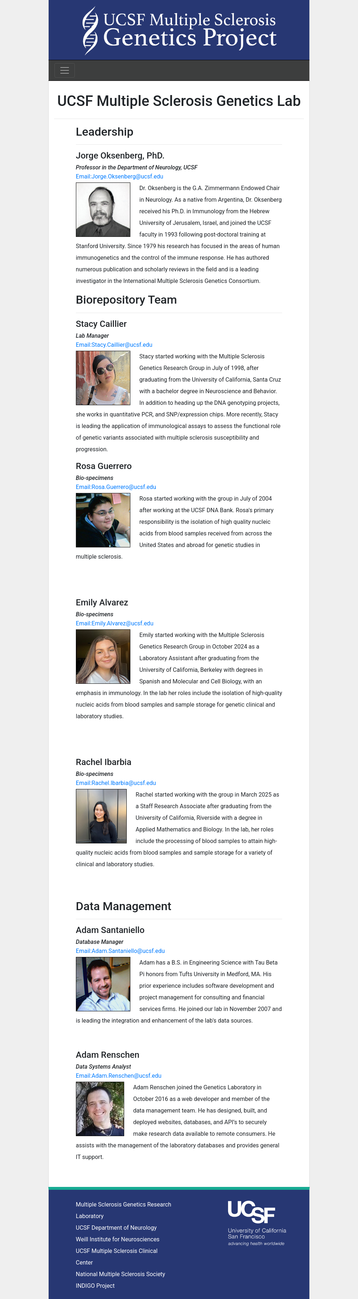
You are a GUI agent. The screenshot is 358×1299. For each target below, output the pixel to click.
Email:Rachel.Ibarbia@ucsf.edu (116, 783)
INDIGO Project (95, 1285)
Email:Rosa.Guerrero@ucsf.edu (116, 487)
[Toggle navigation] (64, 70)
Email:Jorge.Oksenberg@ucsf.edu (119, 176)
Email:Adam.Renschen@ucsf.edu (119, 1075)
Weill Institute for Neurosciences (118, 1239)
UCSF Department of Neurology (116, 1227)
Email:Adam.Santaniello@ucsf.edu (120, 950)
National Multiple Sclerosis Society (120, 1274)
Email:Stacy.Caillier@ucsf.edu (114, 344)
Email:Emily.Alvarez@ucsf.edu (115, 623)
